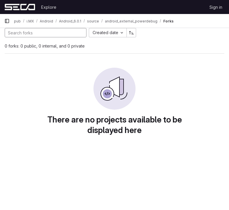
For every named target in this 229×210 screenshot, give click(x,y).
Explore (48, 7)
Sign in (215, 7)
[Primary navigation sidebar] (7, 21)
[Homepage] (20, 7)
